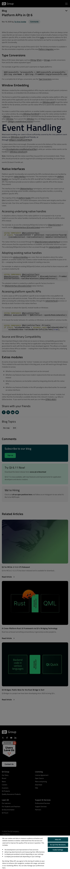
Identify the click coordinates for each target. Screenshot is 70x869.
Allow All (58, 839)
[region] (35, 852)
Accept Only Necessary (58, 844)
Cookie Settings (58, 850)
